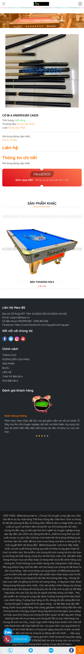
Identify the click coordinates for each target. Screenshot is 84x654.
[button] (36, 436)
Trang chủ (25, 20)
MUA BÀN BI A (10, 380)
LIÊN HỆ (6, 372)
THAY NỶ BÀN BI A (12, 376)
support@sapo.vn (20, 317)
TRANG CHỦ (9, 355)
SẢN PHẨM (8, 363)
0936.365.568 (41, 321)
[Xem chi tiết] (9, 139)
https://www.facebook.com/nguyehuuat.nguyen (42, 324)
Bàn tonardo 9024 (42, 282)
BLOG (5, 367)
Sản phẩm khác (42, 203)
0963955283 (24, 321)
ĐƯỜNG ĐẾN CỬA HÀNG (16, 359)
